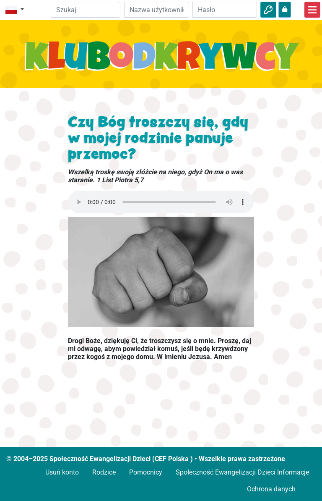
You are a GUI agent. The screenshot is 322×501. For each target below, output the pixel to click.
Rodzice (104, 472)
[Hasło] (224, 10)
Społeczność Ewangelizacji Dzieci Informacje (242, 472)
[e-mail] (156, 10)
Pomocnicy (145, 472)
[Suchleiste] (86, 10)
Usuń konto (62, 472)
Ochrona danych (271, 489)
